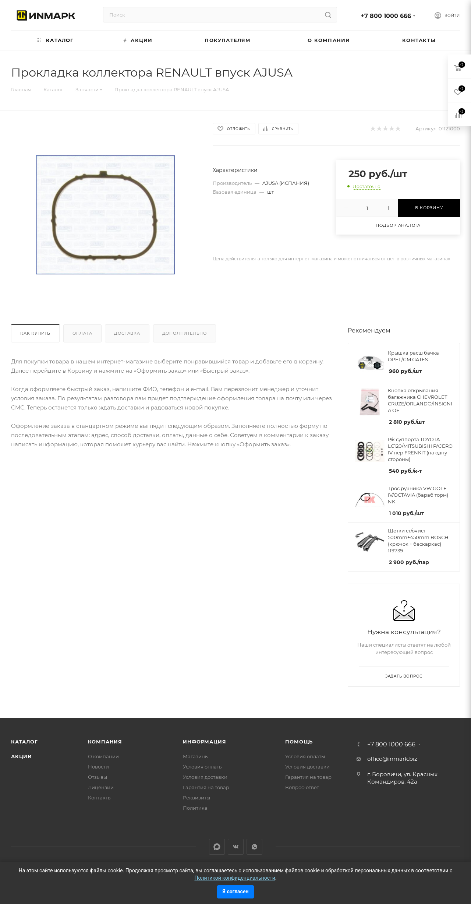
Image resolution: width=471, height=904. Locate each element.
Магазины (196, 756)
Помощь (299, 742)
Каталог (24, 742)
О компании (103, 756)
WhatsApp (254, 847)
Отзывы (97, 777)
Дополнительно (184, 333)
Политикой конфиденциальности (234, 878)
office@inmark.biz (392, 758)
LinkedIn (217, 847)
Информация (204, 742)
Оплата (82, 333)
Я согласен (236, 891)
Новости (98, 767)
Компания (105, 742)
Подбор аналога (398, 225)
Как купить (35, 333)
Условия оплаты (203, 767)
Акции (21, 756)
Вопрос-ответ (302, 787)
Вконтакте (236, 847)
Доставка (127, 333)
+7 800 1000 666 (386, 16)
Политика (195, 808)
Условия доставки (205, 777)
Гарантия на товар (206, 787)
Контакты (99, 798)
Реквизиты (196, 798)
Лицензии (101, 787)
